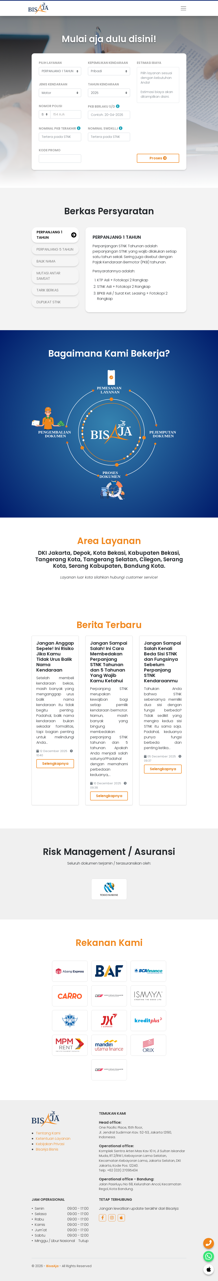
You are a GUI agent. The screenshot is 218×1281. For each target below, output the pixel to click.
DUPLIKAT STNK (49, 302)
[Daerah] (44, 114)
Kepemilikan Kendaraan (108, 63)
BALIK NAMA (46, 261)
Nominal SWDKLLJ (103, 128)
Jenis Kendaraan (53, 84)
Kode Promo (50, 150)
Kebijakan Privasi (50, 1144)
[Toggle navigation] (183, 8)
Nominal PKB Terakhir (57, 128)
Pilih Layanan (50, 63)
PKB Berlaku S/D (101, 106)
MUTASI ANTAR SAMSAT (48, 276)
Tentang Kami (48, 1133)
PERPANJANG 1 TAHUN (49, 235)
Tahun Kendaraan (103, 84)
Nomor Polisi (50, 106)
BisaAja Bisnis (47, 1149)
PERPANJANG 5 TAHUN (55, 249)
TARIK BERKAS (48, 290)
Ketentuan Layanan (53, 1138)
